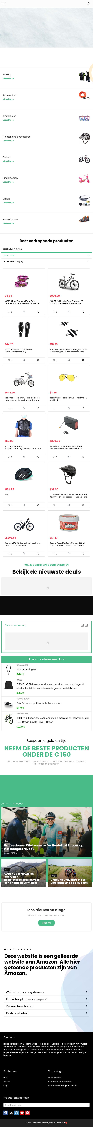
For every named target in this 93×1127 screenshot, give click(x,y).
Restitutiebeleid (17, 1013)
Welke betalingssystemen (25, 992)
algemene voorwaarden (60, 1081)
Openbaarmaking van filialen (62, 1085)
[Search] (88, 4)
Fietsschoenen (23, 699)
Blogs (6, 1085)
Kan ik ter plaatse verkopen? (26, 999)
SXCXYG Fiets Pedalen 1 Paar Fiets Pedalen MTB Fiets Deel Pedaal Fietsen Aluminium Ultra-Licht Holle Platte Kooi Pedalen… (22, 304)
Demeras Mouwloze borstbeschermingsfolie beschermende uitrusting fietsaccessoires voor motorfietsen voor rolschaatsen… (23, 449)
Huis (5, 1077)
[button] (46, 992)
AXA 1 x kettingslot (27, 669)
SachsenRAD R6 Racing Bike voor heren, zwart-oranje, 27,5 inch (23, 544)
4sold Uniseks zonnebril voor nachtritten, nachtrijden (68, 398)
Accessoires (22, 665)
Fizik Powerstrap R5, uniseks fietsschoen (39, 703)
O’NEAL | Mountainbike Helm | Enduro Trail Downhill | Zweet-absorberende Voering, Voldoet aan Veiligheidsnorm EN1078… (69, 497)
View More (8, 78)
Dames (19, 680)
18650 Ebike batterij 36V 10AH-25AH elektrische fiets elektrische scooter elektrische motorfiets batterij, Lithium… (67, 448)
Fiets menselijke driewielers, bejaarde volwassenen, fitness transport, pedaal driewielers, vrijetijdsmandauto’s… (23, 400)
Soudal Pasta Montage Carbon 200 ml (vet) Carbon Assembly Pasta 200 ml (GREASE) (67, 545)
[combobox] (46, 1105)
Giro (6, 494)
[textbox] (46, 1105)
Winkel (6, 1081)
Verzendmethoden (19, 1006)
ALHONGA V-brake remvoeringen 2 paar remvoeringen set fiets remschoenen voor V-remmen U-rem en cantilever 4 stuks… (68, 353)
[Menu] (3, 4)
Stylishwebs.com (53, 1123)
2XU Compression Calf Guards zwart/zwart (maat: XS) (19, 350)
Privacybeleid (54, 1077)
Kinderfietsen (22, 713)
